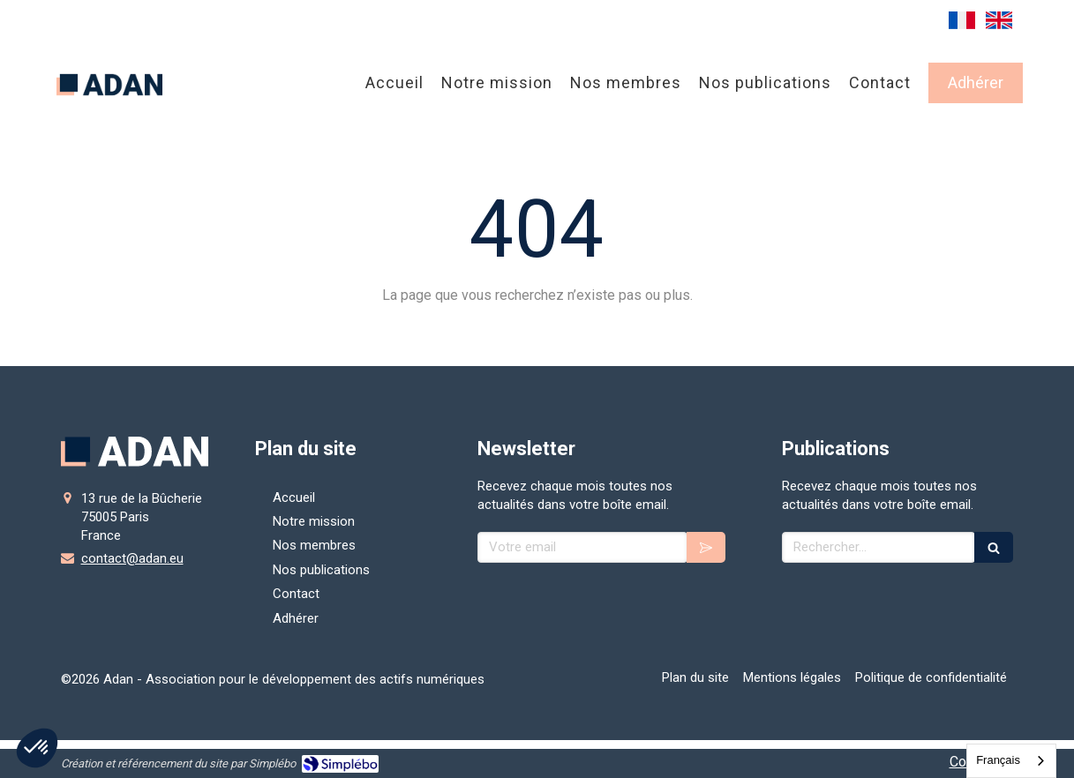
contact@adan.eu (132, 558)
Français (998, 760)
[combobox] (1011, 761)
